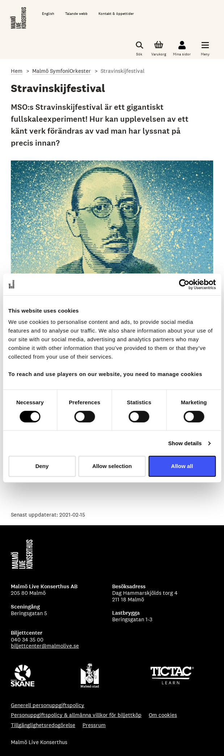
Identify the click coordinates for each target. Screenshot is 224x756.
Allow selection (112, 466)
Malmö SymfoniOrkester (61, 70)
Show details (185, 443)
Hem (16, 70)
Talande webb (76, 13)
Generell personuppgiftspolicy (47, 705)
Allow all (182, 466)
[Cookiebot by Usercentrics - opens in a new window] (184, 284)
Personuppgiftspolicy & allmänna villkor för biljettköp (76, 715)
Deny (42, 466)
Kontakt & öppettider (116, 13)
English (48, 13)
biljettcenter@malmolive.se (45, 645)
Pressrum (94, 725)
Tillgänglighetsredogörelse (43, 725)
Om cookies (163, 715)
